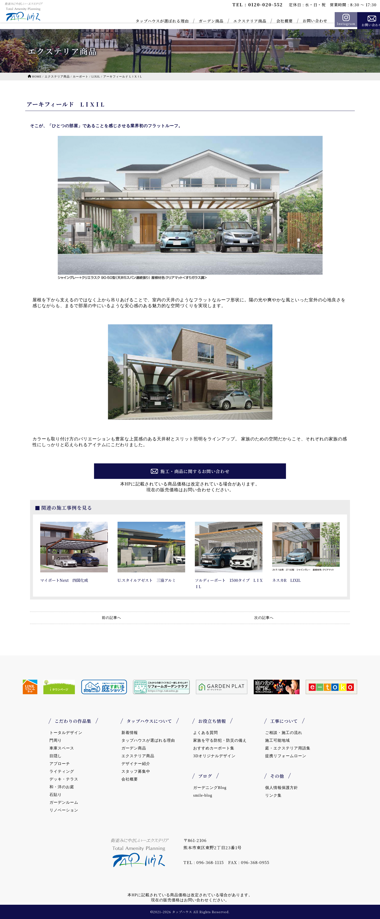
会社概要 (271, 21)
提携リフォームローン (285, 756)
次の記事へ (264, 618)
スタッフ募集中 (135, 771)
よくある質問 (205, 733)
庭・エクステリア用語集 (287, 748)
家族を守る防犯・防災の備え (220, 740)
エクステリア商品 (236, 21)
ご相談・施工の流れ (283, 733)
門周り (55, 740)
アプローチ (59, 764)
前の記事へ (111, 618)
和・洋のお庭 (61, 787)
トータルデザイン (65, 733)
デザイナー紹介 (135, 764)
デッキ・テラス (63, 779)
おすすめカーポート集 (213, 748)
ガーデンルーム (63, 802)
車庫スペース (61, 748)
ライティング (61, 771)
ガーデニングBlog (209, 788)
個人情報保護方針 (281, 788)
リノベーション (63, 810)
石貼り (55, 795)
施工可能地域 (277, 740)
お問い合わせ (302, 20)
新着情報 (129, 733)
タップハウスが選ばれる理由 (149, 21)
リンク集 (273, 795)
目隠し (55, 756)
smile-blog (202, 795)
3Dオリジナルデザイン (214, 756)
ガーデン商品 (198, 21)
